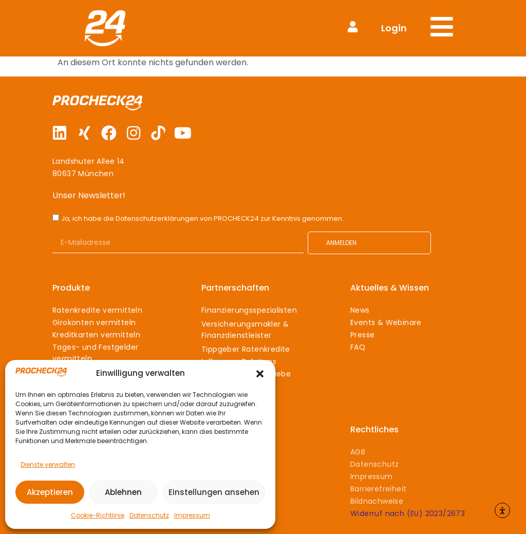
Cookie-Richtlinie (97, 515)
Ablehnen (123, 492)
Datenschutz (149, 515)
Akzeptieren (50, 492)
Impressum (192, 515)
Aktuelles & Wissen (389, 288)
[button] (260, 374)
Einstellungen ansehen (213, 492)
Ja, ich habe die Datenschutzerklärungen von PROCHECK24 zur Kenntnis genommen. (202, 218)
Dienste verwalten (48, 464)
